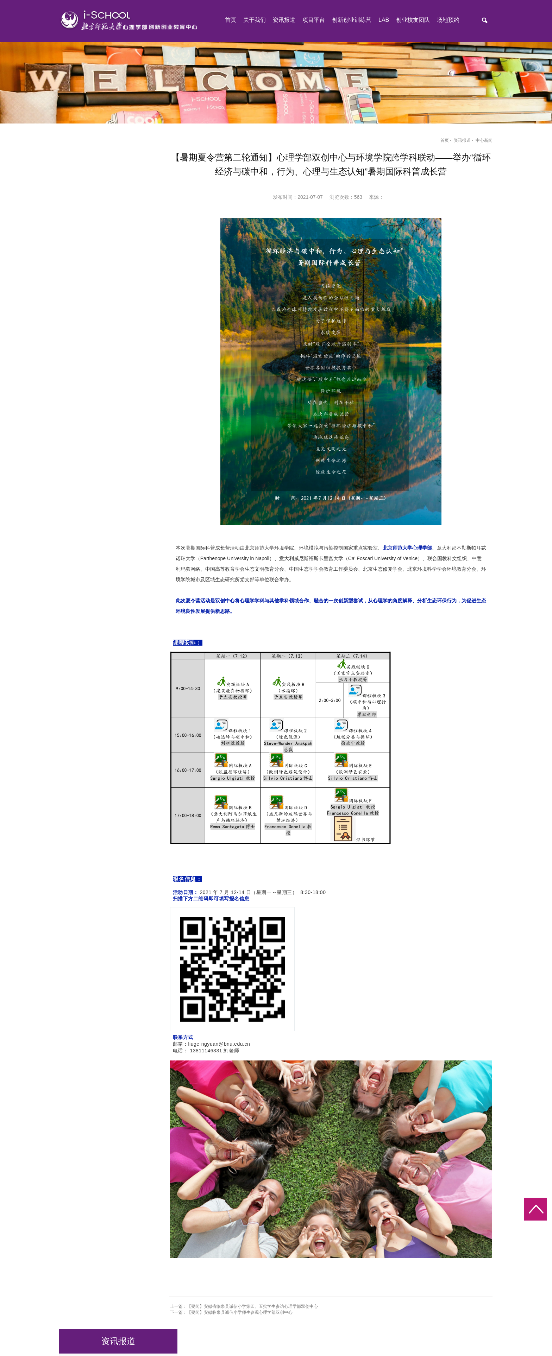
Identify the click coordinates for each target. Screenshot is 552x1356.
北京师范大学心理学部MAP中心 (211, 1315)
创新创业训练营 (351, 21)
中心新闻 (478, 143)
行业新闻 (87, 212)
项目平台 (313, 21)
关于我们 (254, 21)
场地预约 (448, 21)
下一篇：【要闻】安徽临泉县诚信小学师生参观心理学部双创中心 (235, 1272)
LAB (383, 21)
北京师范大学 (104, 1315)
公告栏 (84, 174)
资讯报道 (284, 21)
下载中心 (87, 231)
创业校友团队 (413, 21)
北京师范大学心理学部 (147, 1315)
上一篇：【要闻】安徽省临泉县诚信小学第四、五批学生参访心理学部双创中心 (248, 1266)
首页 (230, 21)
